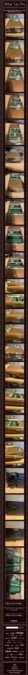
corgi (20, 635)
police (9, 635)
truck (21, 640)
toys (17, 648)
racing (17, 635)
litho (11, 654)
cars (22, 645)
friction (14, 657)
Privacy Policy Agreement (14, 670)
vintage (20, 632)
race (7, 657)
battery (9, 642)
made (7, 645)
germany (20, 642)
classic (14, 659)
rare (21, 654)
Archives (14, 666)
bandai (16, 654)
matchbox (21, 651)
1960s (17, 645)
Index (14, 664)
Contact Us (14, 668)
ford (12, 635)
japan (8, 651)
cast (21, 648)
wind (12, 633)
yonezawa (21, 638)
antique (21, 657)
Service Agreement (14, 672)
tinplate (9, 640)
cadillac (15, 642)
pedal (7, 654)
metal (15, 651)
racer (17, 640)
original (10, 648)
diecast (7, 638)
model (14, 638)
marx (13, 640)
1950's (12, 645)
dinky (7, 633)
